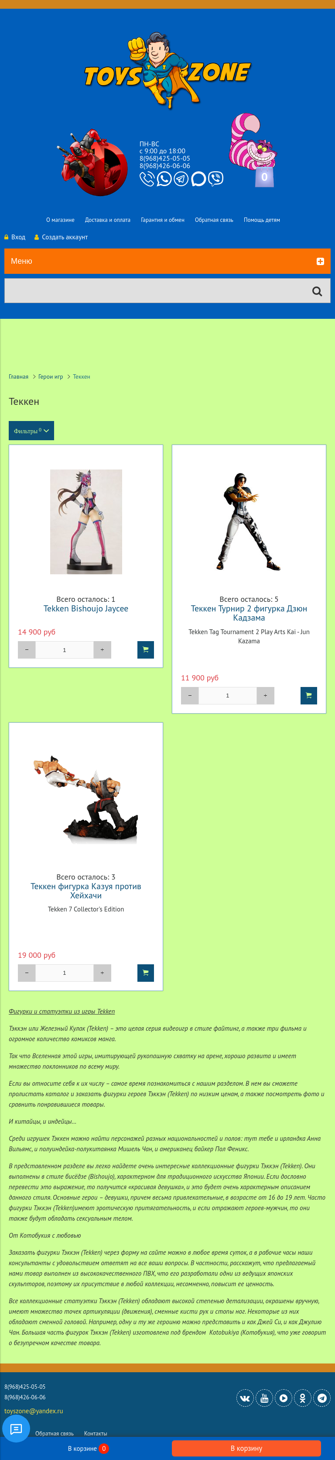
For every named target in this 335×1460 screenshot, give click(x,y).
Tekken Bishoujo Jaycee (86, 608)
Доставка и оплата (107, 220)
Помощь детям (262, 220)
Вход (14, 237)
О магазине (60, 220)
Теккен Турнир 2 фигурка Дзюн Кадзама (249, 613)
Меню (167, 262)
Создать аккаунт (61, 237)
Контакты (95, 1433)
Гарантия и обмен (163, 220)
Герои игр (50, 376)
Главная (18, 376)
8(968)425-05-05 (165, 158)
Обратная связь (214, 220)
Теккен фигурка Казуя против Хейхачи (86, 890)
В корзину (246, 1448)
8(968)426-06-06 (165, 165)
